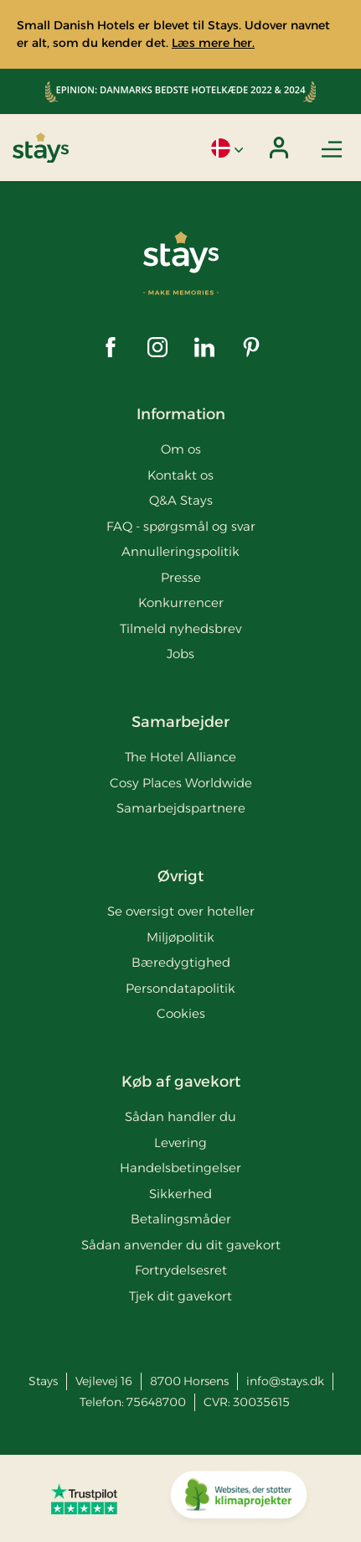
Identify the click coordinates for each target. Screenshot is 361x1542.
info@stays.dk (285, 1381)
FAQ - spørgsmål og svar (180, 526)
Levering (180, 1142)
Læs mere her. (213, 42)
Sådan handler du (180, 1116)
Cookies (181, 1013)
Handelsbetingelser (180, 1168)
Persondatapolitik (180, 988)
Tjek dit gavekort (180, 1296)
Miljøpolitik (180, 937)
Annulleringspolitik (180, 551)
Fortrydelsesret (181, 1270)
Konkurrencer (181, 602)
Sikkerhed (180, 1194)
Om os (181, 449)
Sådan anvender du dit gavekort (181, 1245)
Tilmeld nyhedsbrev (180, 628)
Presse (181, 577)
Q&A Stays (181, 500)
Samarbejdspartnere (180, 808)
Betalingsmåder (181, 1219)
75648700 (156, 1402)
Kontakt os (180, 475)
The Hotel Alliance (180, 757)
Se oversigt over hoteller (181, 911)
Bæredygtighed (181, 962)
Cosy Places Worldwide (181, 783)
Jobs (180, 654)
